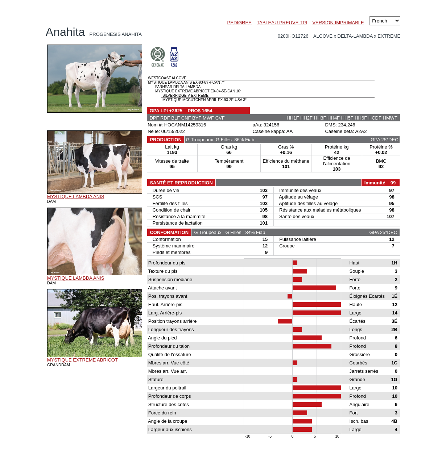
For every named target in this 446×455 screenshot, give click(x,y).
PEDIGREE (239, 22)
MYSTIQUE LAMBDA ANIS (75, 196)
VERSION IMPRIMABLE (338, 22)
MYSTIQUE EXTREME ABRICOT (82, 360)
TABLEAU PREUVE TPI (282, 22)
